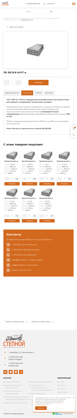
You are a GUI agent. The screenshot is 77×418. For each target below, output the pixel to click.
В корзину (38, 82)
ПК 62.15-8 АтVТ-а (28, 198)
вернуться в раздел (15, 27)
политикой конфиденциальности (49, 403)
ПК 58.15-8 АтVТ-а (46, 161)
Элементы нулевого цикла (16, 403)
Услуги (62, 385)
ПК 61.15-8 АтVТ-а (11, 198)
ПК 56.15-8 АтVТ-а (11, 161)
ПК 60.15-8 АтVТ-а (63, 161)
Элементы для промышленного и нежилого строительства (41, 387)
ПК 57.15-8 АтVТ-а (28, 161)
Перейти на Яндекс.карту (16, 322)
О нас (62, 382)
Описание (27, 93)
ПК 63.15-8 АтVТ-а (46, 198)
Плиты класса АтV (12, 20)
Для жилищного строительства (30, 18)
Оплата (38, 93)
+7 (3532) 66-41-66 (33, 4)
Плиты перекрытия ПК (51, 18)
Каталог (14, 18)
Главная (6, 18)
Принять (41, 408)
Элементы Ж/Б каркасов (41, 382)
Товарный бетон (12, 382)
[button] (65, 33)
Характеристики (12, 93)
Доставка (49, 93)
